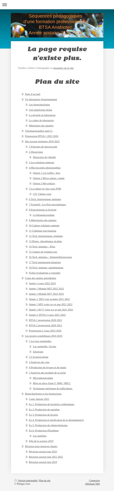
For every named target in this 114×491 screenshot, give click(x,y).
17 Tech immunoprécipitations (45, 262)
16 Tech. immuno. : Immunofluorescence (50, 257)
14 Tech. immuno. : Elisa (42, 246)
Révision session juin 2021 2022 (46, 456)
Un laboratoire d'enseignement (41, 99)
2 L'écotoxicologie (38, 357)
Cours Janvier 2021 (39, 399)
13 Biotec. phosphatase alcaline (45, 241)
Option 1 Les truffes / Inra (46, 173)
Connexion (94, 480)
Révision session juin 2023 (43, 451)
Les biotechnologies (39, 104)
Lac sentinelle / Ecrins (44, 346)
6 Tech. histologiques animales (45, 199)
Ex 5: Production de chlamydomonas (48, 425)
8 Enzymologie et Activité (42, 209)
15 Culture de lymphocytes (43, 251)
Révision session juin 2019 (43, 462)
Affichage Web (92, 484)
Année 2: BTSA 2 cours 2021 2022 (47, 314)
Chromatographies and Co (38, 130)
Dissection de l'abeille (44, 157)
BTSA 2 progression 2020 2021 (45, 325)
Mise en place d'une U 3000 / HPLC (52, 383)
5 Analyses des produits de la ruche (47, 372)
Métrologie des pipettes (41, 125)
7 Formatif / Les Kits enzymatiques (47, 204)
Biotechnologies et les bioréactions (43, 393)
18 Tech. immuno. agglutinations (46, 267)
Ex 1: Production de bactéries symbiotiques (51, 404)
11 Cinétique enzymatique (42, 230)
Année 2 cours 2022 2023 (42, 283)
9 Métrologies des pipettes (43, 220)
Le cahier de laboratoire (41, 120)
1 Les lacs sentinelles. (40, 341)
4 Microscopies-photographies (45, 167)
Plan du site (44, 480)
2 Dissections (36, 152)
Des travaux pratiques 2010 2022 (42, 141)
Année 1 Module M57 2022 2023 (46, 293)
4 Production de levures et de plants (47, 367)
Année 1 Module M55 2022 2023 (46, 288)
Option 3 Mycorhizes (44, 183)
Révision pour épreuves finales (41, 446)
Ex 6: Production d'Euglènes (44, 430)
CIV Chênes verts (42, 194)
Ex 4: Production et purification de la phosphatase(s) (56, 420)
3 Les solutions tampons (41, 162)
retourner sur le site (63, 68)
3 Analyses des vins (39, 362)
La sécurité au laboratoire (42, 115)
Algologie (38, 351)
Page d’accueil (32, 94)
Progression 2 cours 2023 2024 (45, 330)
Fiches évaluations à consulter (44, 272)
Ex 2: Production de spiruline (44, 409)
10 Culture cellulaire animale (44, 225)
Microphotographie (43, 378)
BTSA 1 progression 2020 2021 (45, 320)
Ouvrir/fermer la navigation (57, 4)
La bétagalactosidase (44, 215)
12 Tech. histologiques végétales (46, 236)
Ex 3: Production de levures (43, 414)
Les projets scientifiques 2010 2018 (43, 336)
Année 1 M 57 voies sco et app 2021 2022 (51, 309)
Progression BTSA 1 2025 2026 (41, 136)
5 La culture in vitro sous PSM (45, 188)
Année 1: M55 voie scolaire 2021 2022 (49, 299)
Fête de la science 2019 (41, 441)
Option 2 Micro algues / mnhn (48, 178)
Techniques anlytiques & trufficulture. (53, 388)
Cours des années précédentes (40, 278)
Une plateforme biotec (40, 109)
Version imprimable (26, 480)
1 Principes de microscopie (43, 146)
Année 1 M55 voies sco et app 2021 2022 (50, 304)
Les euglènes (39, 435)
